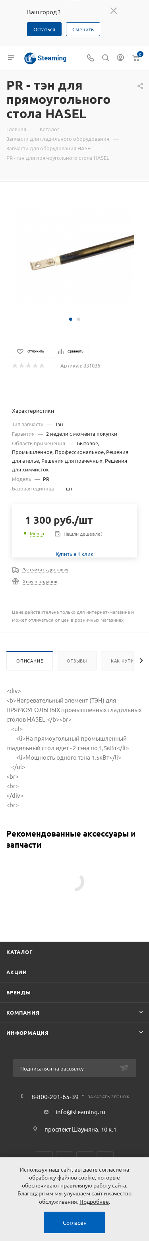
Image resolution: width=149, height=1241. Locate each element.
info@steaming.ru (80, 1111)
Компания (22, 1012)
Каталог (19, 951)
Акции (16, 972)
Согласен (75, 1222)
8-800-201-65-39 (55, 1096)
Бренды (18, 992)
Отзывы (77, 660)
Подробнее (94, 1201)
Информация (27, 1032)
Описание (29, 660)
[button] (71, 319)
